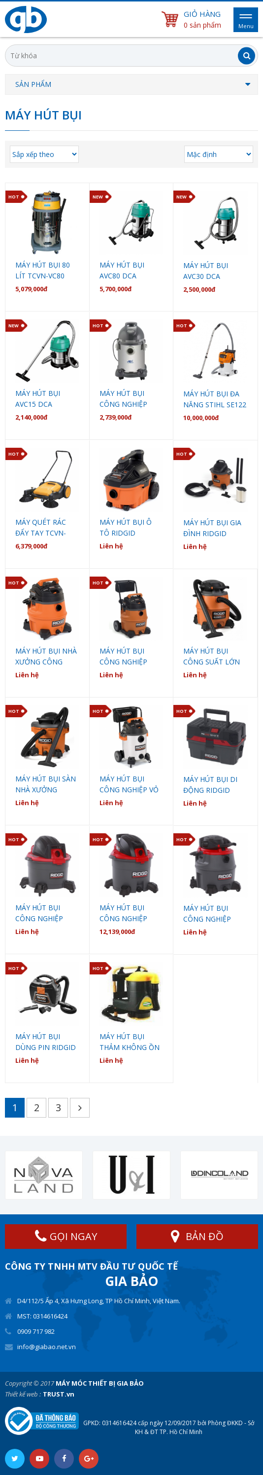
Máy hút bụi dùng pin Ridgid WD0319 (45, 1042)
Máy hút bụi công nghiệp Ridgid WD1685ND (207, 914)
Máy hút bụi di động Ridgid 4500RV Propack (212, 785)
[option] (44, 1175)
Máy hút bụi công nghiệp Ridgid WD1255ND (123, 913)
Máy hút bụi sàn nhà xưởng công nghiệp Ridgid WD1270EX (46, 784)
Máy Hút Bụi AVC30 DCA (205, 271)
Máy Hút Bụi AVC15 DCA (37, 398)
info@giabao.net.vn (46, 1346)
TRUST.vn (58, 1394)
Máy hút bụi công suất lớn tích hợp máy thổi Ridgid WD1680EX (211, 656)
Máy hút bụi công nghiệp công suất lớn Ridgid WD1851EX (130, 656)
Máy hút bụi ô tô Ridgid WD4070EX (125, 528)
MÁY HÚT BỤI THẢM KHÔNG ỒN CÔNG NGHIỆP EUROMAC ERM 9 (129, 1042)
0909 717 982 (36, 1331)
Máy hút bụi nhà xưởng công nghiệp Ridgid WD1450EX (46, 656)
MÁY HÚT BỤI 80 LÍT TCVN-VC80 (42, 270)
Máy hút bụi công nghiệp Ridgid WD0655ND (39, 913)
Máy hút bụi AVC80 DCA (121, 270)
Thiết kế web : (23, 1394)
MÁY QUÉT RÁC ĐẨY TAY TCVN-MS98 (40, 528)
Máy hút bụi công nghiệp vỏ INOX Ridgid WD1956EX (129, 784)
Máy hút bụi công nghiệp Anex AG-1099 (123, 399)
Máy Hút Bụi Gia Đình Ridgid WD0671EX (212, 528)
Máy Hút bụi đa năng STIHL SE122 (214, 399)
